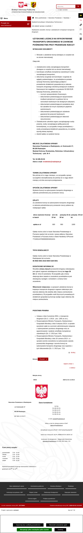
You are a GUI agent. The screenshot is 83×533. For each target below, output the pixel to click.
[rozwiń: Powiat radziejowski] (29, 27)
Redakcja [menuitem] (4, 297)
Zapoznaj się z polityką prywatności (28, 525)
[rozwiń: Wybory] (29, 350)
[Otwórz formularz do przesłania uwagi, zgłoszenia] (80, 34)
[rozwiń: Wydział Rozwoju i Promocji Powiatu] (29, 203)
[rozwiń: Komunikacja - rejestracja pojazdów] (29, 188)
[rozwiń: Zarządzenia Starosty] (29, 265)
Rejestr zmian (33, 501)
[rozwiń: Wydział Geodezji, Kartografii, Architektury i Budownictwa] (29, 73)
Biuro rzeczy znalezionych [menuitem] (10, 354)
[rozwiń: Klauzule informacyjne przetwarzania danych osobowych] (29, 305)
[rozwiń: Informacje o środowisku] (29, 315)
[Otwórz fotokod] (80, 38)
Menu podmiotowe (40, 18)
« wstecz (72, 368)
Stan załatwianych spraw (16, 495)
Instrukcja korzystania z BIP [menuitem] (10, 301)
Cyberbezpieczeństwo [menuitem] (8, 378)
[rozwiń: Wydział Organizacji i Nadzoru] (29, 195)
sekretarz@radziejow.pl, (50, 450)
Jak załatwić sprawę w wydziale (41, 26)
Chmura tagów (32, 507)
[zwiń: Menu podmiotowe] (29, 22)
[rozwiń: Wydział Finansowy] (29, 222)
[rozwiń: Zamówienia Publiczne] (29, 252)
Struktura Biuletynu (55, 495)
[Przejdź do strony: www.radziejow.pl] (80, 24)
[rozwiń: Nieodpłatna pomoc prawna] (29, 358)
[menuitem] (15, 27)
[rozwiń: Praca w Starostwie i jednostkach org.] (29, 311)
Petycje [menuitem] (3, 362)
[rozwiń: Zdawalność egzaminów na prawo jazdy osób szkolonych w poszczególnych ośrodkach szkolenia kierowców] (29, 128)
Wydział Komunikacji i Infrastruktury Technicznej (47, 22)
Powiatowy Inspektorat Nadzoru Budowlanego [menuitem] (12, 320)
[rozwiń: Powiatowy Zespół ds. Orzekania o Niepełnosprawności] (29, 228)
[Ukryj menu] (29, 18)
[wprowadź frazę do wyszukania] (66, 6)
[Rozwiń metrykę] (43, 359)
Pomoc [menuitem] (3, 366)
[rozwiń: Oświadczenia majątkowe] (29, 280)
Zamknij (60, 529)
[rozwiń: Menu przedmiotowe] (29, 293)
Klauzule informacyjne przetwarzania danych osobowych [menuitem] (13, 306)
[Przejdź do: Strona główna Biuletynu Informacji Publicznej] (33, 18)
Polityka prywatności (49, 507)
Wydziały (66, 18)
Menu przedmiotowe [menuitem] (8, 293)
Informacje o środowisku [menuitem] (9, 315)
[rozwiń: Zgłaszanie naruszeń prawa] (29, 270)
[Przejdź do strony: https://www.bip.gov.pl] (80, 20)
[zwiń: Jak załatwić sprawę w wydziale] (29, 96)
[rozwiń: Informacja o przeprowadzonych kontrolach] (29, 257)
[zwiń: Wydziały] (29, 68)
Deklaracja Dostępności (51, 501)
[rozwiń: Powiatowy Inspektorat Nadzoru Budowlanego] (29, 319)
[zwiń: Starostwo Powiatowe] (29, 37)
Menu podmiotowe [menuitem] (7, 22)
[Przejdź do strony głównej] (28, 8)
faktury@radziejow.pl (56, 434)
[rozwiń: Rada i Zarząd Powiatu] (29, 32)
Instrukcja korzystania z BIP (15, 501)
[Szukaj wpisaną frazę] (78, 6)
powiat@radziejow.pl (59, 427)
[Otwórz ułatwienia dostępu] (80, 15)
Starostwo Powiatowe (55, 18)
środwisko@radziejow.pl (52, 161)
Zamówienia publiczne (37, 495)
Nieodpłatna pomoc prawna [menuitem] (10, 358)
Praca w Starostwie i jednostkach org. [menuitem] (14, 311)
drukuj (73, 352)
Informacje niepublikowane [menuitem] (10, 370)
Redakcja (71, 495)
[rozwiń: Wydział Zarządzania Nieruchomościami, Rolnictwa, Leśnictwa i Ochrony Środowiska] (29, 210)
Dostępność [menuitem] (5, 382)
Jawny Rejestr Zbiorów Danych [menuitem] (11, 374)
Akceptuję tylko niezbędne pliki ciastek (34, 529)
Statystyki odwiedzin (70, 501)
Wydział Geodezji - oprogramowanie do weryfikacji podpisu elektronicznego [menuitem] (13, 333)
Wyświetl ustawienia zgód (58, 525)
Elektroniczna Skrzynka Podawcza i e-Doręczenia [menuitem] (14, 326)
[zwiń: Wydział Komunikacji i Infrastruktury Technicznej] (29, 83)
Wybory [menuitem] (3, 350)
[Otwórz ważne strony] (80, 29)
